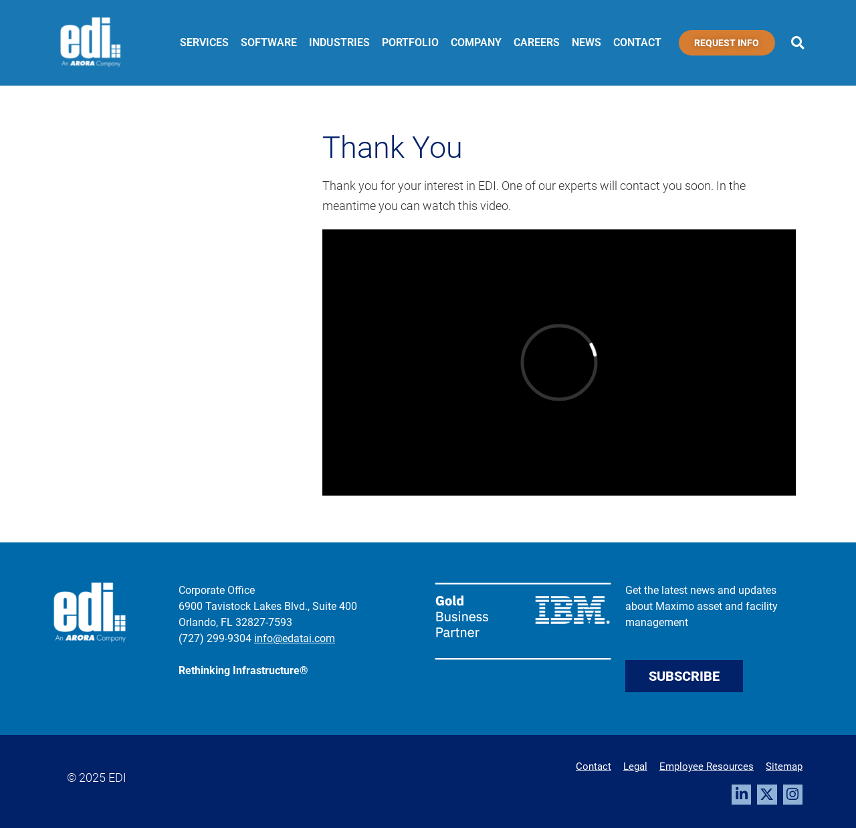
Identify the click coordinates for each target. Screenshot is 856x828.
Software (269, 42)
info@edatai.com (294, 638)
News (586, 42)
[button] (797, 42)
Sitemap (784, 766)
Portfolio (410, 42)
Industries (339, 42)
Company (476, 42)
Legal (635, 766)
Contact (637, 42)
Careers (537, 42)
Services (204, 42)
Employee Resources (706, 766)
